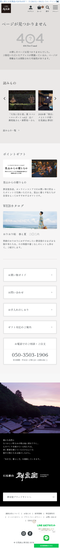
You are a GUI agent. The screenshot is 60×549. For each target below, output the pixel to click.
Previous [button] (4, 101)
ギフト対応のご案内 (19, 327)
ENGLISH (32, 520)
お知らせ (27, 513)
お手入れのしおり (18, 309)
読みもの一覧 (9, 130)
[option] (22, 107)
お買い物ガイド (17, 275)
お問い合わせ (16, 292)
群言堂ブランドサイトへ (19, 497)
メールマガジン (14, 517)
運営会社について (12, 513)
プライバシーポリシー (33, 517)
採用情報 (38, 513)
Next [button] (54, 101)
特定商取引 (50, 513)
